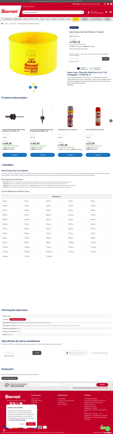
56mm (93, 224)
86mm (70, 238)
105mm (5, 247)
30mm (48, 210)
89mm (93, 238)
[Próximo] (110, 120)
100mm (71, 242)
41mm (93, 215)
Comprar (14, 155)
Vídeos (33, 404)
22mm (48, 206)
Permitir (30, 424)
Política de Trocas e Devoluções (93, 402)
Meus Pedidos (62, 398)
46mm (70, 219)
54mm (70, 224)
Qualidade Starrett (36, 400)
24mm (70, 206)
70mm (48, 233)
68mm (26, 233)
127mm (5, 252)
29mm (26, 210)
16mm (48, 201)
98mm (48, 242)
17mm (70, 201)
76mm (5, 238)
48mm (93, 219)
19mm (93, 201)
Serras (6, 23)
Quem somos (35, 398)
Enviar (102, 384)
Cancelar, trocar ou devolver (66, 400)
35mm (5, 215)
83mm (48, 238)
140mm (49, 252)
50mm (5, 224)
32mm (70, 210)
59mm (26, 229)
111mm (48, 247)
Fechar (22, 424)
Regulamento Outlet (90, 406)
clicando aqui (99, 13)
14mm (5, 201)
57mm (5, 229)
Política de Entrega (89, 404)
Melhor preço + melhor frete (76, 353)
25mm (93, 206)
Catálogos (34, 402)
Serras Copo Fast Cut (18, 319)
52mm (48, 224)
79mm (26, 238)
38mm (48, 215)
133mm (27, 252)
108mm (27, 247)
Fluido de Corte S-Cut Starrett (67, 129)
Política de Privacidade (18, 420)
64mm (70, 229)
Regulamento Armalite (90, 408)
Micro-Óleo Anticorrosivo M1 (94, 129)
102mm (93, 242)
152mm (71, 252)
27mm (5, 210)
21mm (26, 206)
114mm (71, 247)
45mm (48, 219)
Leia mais (70, 85)
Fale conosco (62, 402)
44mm (26, 219)
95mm (26, 242)
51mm (26, 224)
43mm (5, 219)
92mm (5, 242)
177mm (27, 256)
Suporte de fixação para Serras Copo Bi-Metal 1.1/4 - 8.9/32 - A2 (13, 130)
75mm (93, 233)
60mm (48, 229)
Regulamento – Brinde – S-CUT (93, 413)
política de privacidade (100, 388)
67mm (5, 233)
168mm (5, 256)
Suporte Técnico (63, 404)
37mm (26, 215)
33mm (93, 210)
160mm (93, 252)
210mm (49, 256)
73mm (70, 233)
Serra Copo (13, 23)
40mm (70, 215)
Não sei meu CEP (74, 61)
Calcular (105, 58)
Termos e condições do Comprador (94, 400)
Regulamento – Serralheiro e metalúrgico (96, 415)
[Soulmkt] (108, 432)
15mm (26, 201)
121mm (93, 247)
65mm (93, 229)
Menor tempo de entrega (99, 353)
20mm (5, 206)
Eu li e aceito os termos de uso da (90, 388)
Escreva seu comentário (10, 378)
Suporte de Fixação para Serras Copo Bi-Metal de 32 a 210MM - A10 (41, 130)
